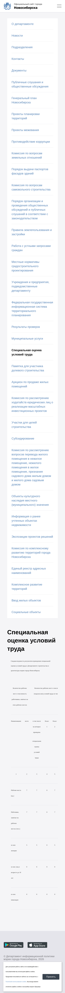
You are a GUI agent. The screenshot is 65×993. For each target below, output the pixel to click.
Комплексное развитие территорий (27, 586)
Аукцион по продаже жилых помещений (30, 384)
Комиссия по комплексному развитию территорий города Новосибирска (31, 553)
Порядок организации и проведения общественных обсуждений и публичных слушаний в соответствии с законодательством (30, 210)
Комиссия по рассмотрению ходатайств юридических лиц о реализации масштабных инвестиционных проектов (32, 404)
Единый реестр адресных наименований (29, 570)
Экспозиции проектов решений (32, 536)
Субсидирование (23, 438)
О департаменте (23, 24)
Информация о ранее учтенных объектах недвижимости (26, 521)
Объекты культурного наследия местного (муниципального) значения (30, 500)
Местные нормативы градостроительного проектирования (25, 266)
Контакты (18, 58)
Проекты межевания (25, 130)
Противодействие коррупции (31, 141)
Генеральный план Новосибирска (24, 100)
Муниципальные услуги (27, 338)
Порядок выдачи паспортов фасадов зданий (30, 171)
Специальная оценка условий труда (27, 352)
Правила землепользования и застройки (32, 232)
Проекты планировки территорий (26, 116)
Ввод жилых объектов (26, 600)
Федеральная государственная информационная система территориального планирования (32, 309)
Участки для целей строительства (24, 424)
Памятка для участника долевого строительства (28, 368)
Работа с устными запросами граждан (31, 248)
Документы (19, 70)
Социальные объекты (26, 612)
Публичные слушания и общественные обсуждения (30, 84)
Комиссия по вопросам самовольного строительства (31, 187)
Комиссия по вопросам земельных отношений (27, 155)
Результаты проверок (26, 326)
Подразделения (22, 47)
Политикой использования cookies (16, 976)
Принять (50, 974)
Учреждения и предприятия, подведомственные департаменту (30, 286)
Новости (17, 35)
